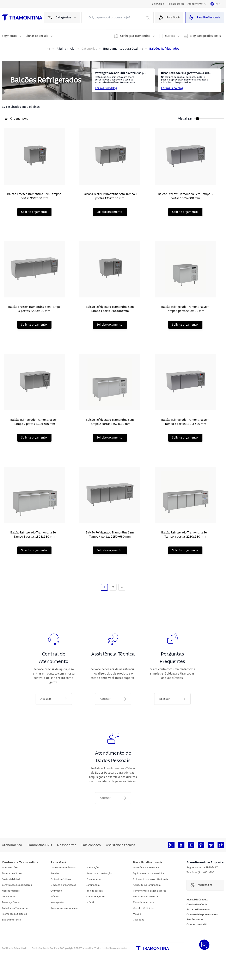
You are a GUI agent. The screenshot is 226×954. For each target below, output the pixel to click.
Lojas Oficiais (9, 896)
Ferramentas (93, 879)
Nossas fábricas (11, 890)
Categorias (63, 17)
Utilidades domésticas (63, 867)
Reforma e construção (98, 873)
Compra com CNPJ (197, 924)
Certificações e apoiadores (17, 885)
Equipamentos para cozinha (148, 873)
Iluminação (92, 867)
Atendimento (195, 3)
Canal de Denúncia (197, 904)
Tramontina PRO (39, 845)
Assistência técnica (120, 845)
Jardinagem (93, 885)
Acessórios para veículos (64, 908)
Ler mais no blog (106, 88)
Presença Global (11, 902)
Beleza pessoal (94, 890)
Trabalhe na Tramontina (15, 908)
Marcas (170, 36)
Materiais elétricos (143, 902)
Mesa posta (56, 902)
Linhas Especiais (37, 36)
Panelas (54, 873)
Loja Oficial (158, 3)
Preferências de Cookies (45, 948)
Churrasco (56, 890)
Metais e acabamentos (145, 896)
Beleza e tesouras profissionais (150, 879)
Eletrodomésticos (60, 879)
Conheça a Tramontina (135, 36)
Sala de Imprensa (11, 919)
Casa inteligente (95, 896)
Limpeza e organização (63, 885)
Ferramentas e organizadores (149, 890)
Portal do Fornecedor (198, 909)
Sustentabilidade (11, 879)
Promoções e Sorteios (14, 914)
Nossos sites (66, 845)
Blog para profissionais (205, 36)
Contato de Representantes (202, 914)
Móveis (54, 896)
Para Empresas (176, 3)
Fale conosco (91, 845)
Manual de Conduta (197, 899)
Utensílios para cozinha (146, 867)
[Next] (122, 592)
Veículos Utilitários (143, 908)
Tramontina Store (12, 873)
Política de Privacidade (14, 948)
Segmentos (9, 36)
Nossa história (10, 867)
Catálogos (138, 919)
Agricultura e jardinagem (147, 885)
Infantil (90, 902)
